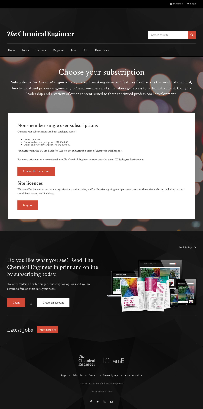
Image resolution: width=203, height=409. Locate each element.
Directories (93, 50)
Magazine (54, 50)
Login (191, 3)
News (23, 50)
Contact (92, 374)
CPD (78, 50)
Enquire (28, 205)
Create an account (54, 303)
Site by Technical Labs (101, 390)
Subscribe (176, 3)
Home (11, 50)
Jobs (67, 50)
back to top (185, 247)
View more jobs (48, 328)
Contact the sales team (36, 171)
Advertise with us (134, 374)
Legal (62, 374)
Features (37, 50)
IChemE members (86, 88)
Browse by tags (110, 374)
